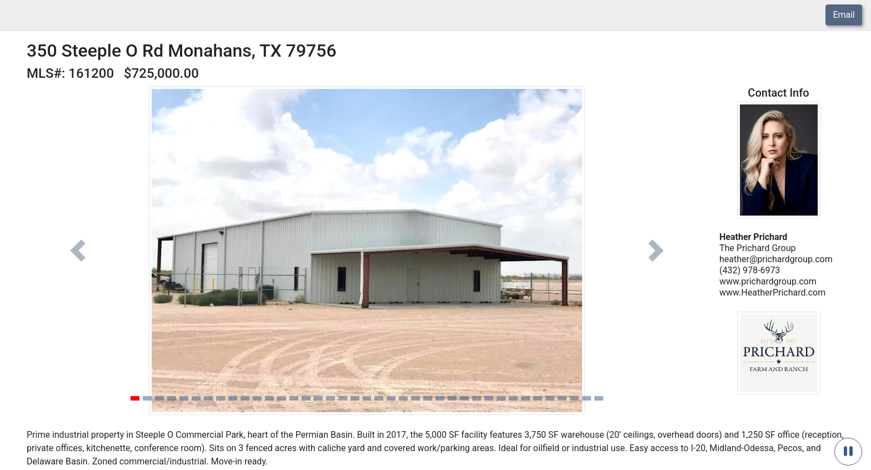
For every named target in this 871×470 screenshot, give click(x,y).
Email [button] (844, 14)
